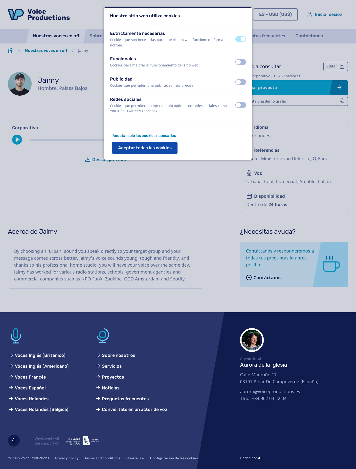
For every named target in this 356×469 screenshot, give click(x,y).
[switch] (240, 39)
